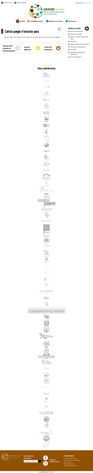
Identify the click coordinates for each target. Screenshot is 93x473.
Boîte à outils (74, 28)
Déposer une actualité (76, 34)
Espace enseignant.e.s (76, 57)
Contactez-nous (7, 2)
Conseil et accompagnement (78, 47)
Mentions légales (20, 2)
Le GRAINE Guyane (36, 21)
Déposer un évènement (76, 31)
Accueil (22, 21)
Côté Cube (51, 472)
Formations (73, 41)
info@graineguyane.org (71, 465)
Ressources (72, 21)
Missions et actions (56, 21)
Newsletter (73, 49)
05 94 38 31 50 (71, 464)
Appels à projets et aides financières (79, 44)
